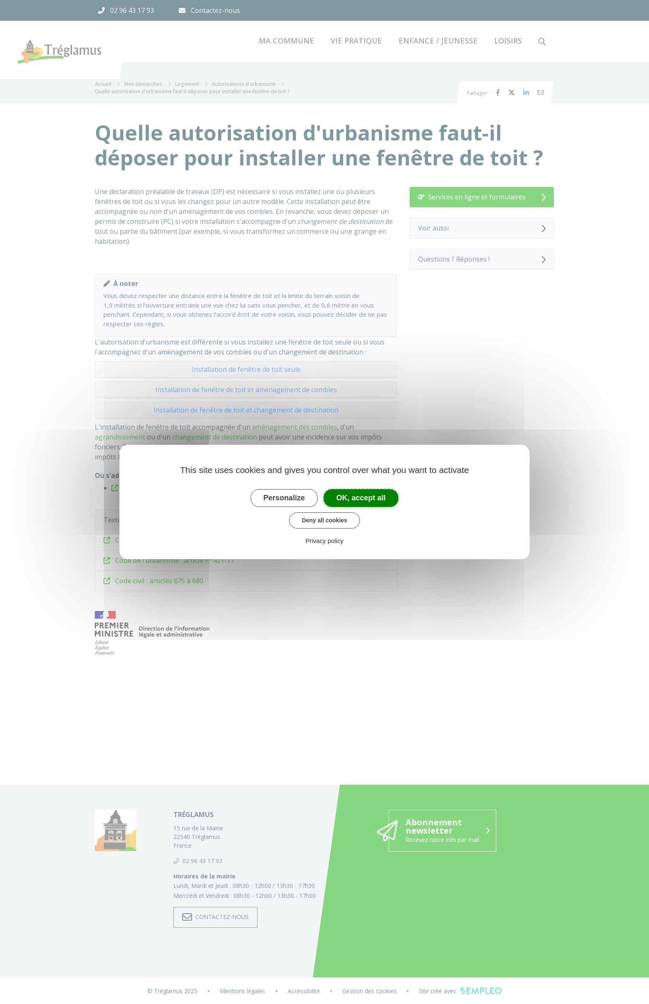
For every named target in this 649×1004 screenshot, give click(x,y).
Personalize (284, 498)
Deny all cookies (324, 520)
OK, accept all (361, 498)
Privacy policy (324, 540)
